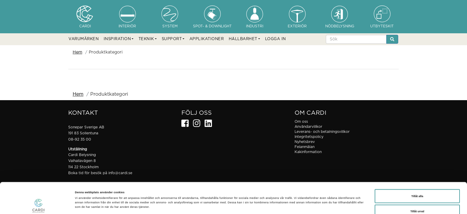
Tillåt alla (417, 169)
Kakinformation (308, 152)
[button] (118, 39)
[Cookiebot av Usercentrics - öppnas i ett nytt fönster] (39, 204)
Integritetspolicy (309, 137)
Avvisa (417, 200)
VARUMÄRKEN (84, 39)
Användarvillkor (308, 126)
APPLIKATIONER (206, 39)
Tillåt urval (417, 184)
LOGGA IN (275, 39)
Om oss (301, 121)
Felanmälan (305, 147)
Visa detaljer (254, 195)
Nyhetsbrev (305, 142)
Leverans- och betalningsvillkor (322, 131)
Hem (77, 52)
